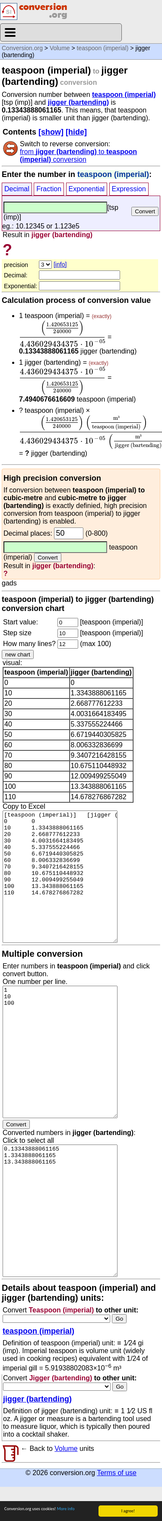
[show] (51, 132)
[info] (60, 264)
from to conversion (78, 155)
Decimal (16, 189)
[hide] (76, 132)
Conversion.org (22, 48)
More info (66, 1510)
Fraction (48, 189)
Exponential (87, 189)
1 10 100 (60, 1086)
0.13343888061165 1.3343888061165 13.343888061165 (60, 1245)
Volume (60, 48)
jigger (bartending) (78, 102)
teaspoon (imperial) (103, 48)
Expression (129, 189)
